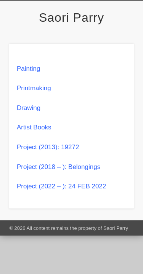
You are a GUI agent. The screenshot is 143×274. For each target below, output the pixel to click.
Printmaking (34, 88)
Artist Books (34, 127)
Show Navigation (115, 68)
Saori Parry (71, 17)
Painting (28, 68)
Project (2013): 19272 (48, 147)
